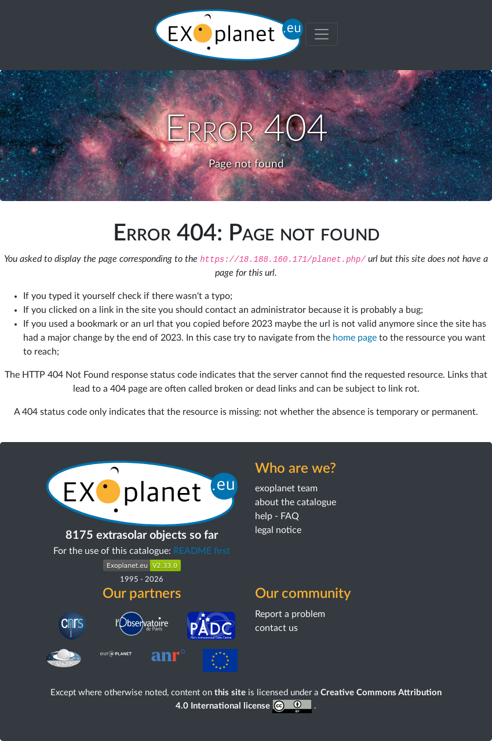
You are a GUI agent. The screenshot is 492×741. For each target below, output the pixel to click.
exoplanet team (286, 488)
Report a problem (290, 614)
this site (230, 692)
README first (201, 551)
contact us (276, 628)
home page (355, 337)
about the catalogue (295, 502)
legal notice (278, 530)
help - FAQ (277, 516)
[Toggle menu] (321, 34)
